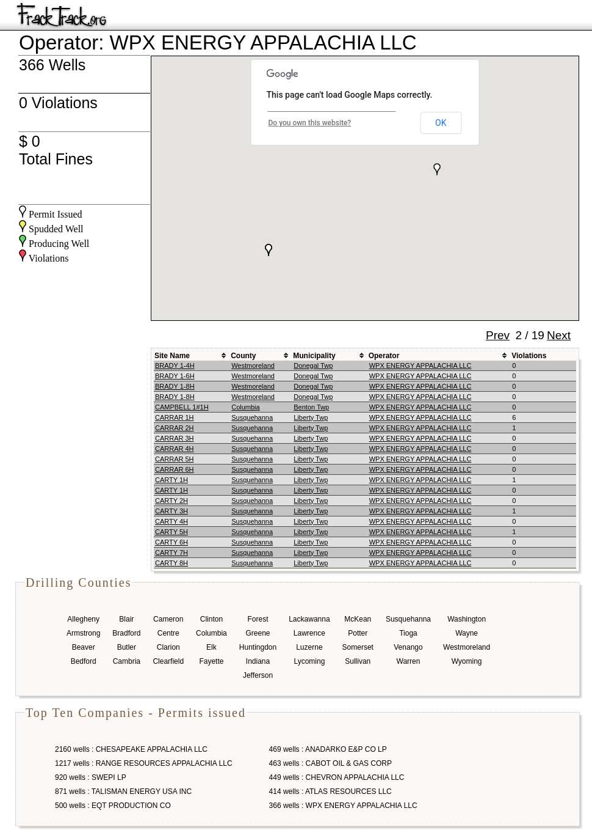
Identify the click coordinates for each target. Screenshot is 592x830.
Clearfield (168, 661)
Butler (126, 647)
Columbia (245, 407)
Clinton (211, 619)
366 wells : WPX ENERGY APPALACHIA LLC (343, 805)
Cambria (126, 661)
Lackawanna (309, 619)
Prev (498, 335)
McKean (357, 619)
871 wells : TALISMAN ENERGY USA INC (123, 791)
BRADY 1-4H (175, 365)
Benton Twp (311, 407)
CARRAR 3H (174, 438)
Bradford (126, 633)
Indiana (258, 661)
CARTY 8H (171, 563)
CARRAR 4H (174, 448)
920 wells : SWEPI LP (90, 777)
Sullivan (357, 661)
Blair (126, 619)
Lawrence (309, 633)
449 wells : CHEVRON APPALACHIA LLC (337, 777)
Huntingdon (257, 647)
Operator (384, 355)
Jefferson (258, 675)
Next (559, 335)
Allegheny (83, 619)
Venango (408, 647)
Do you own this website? (310, 123)
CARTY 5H (171, 531)
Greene (257, 633)
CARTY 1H (171, 479)
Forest (257, 619)
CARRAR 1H (174, 417)
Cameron (168, 619)
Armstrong (83, 633)
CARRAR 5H (174, 459)
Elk (211, 647)
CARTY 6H (171, 542)
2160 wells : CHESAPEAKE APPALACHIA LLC (131, 749)
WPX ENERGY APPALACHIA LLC (420, 365)
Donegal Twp (313, 365)
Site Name (172, 355)
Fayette (211, 661)
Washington (466, 619)
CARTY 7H (171, 552)
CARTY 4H (171, 521)
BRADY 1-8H (175, 386)
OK (440, 123)
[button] (268, 250)
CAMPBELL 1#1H (182, 407)
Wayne (466, 633)
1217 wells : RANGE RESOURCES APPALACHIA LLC (144, 763)
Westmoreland (253, 365)
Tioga (408, 633)
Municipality (314, 355)
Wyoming (467, 661)
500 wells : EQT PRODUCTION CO (113, 805)
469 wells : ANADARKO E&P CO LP (328, 749)
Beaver (83, 647)
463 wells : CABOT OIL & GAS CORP (330, 763)
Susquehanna (252, 417)
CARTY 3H (171, 511)
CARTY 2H (171, 500)
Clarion (168, 647)
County (243, 355)
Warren (409, 661)
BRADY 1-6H (175, 376)
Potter (357, 633)
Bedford (83, 661)
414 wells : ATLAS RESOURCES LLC (330, 791)
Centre (168, 633)
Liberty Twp (311, 417)
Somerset (358, 647)
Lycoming (309, 661)
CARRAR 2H (174, 428)
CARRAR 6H (174, 469)
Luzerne (309, 647)
